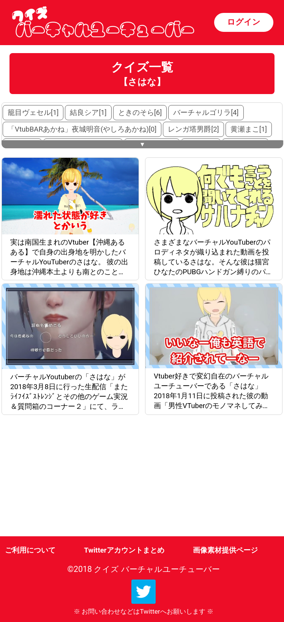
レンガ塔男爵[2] (193, 129)
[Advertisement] (72, 477)
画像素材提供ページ (225, 550)
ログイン (243, 22)
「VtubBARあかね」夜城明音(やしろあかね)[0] (82, 129)
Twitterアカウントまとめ (124, 550)
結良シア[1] (88, 112)
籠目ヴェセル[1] (33, 112)
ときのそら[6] (140, 112)
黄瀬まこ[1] (248, 129)
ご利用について (30, 550)
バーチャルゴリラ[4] (205, 112)
